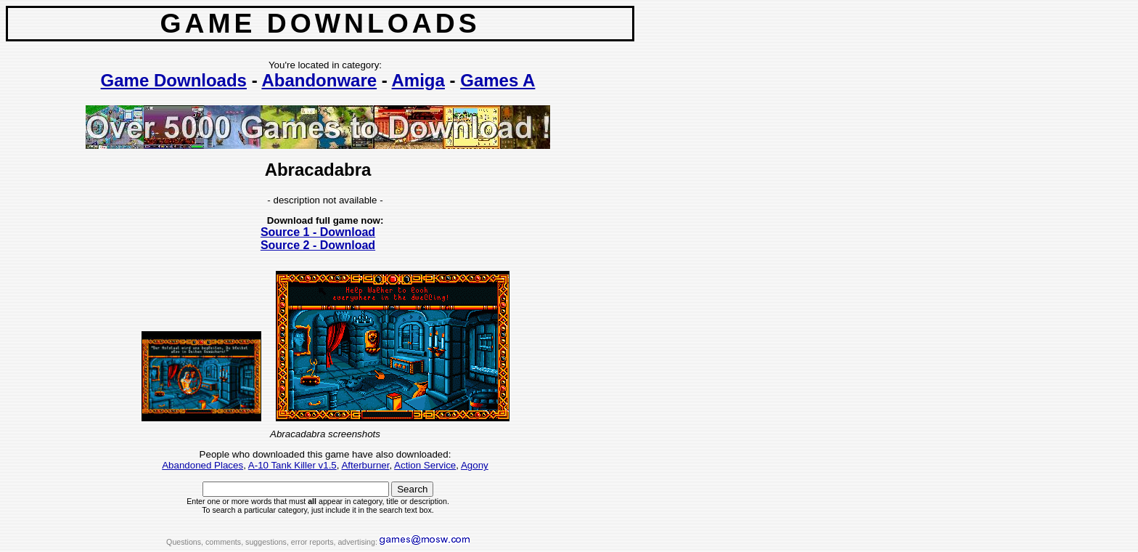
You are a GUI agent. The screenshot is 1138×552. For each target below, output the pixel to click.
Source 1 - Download (318, 232)
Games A (497, 80)
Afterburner (365, 465)
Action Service (425, 465)
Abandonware (319, 80)
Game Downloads (174, 80)
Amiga (418, 80)
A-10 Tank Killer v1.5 (292, 465)
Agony (474, 465)
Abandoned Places (202, 465)
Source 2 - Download (318, 245)
